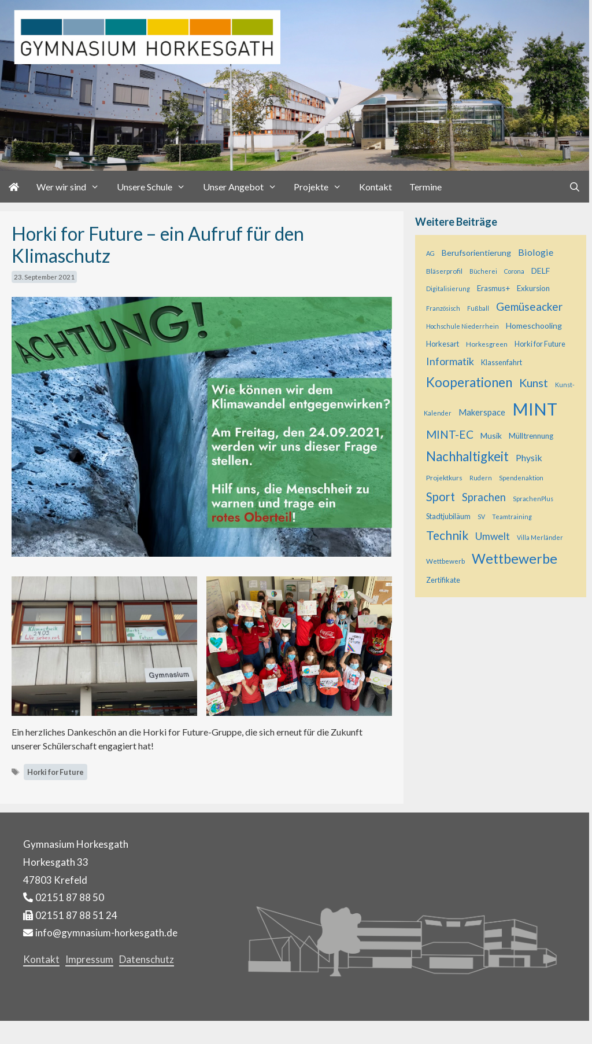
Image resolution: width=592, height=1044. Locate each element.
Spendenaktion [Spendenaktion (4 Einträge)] (521, 477)
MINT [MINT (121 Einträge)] (534, 409)
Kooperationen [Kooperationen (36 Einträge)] (469, 382)
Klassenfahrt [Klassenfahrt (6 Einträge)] (501, 362)
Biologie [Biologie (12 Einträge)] (535, 252)
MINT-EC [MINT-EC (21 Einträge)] (449, 434)
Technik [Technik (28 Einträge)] (447, 535)
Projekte (322, 187)
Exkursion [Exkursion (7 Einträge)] (533, 288)
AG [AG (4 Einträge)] (430, 253)
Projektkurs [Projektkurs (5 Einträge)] (444, 477)
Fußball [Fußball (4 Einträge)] (478, 308)
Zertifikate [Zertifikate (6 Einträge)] (443, 580)
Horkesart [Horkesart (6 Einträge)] (442, 343)
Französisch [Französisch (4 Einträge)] (443, 308)
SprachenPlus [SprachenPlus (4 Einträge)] (533, 498)
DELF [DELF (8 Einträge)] (540, 270)
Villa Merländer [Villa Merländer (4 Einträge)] (540, 537)
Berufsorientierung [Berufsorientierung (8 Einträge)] (476, 253)
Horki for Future (55, 772)
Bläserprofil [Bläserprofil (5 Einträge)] (444, 271)
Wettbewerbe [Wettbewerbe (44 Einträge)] (514, 558)
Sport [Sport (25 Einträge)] (440, 496)
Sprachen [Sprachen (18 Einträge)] (484, 497)
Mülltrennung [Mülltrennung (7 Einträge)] (531, 435)
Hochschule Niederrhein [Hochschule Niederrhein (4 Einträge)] (462, 326)
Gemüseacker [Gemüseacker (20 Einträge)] (529, 306)
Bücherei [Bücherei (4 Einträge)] (483, 271)
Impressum (89, 959)
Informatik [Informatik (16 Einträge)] (450, 361)
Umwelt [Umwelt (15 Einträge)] (492, 536)
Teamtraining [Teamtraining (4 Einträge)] (512, 516)
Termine (425, 186)
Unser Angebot (244, 187)
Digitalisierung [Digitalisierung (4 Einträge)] (448, 288)
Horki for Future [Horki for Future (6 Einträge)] (540, 343)
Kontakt (375, 186)
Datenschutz (146, 959)
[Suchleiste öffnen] (574, 187)
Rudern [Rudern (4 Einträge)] (480, 477)
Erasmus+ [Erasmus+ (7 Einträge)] (493, 288)
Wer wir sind (72, 187)
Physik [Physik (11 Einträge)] (529, 457)
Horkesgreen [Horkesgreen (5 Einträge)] (487, 344)
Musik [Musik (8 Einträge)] (491, 435)
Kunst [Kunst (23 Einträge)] (533, 382)
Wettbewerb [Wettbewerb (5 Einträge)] (445, 561)
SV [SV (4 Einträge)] (481, 516)
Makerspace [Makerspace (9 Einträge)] (481, 412)
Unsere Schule (155, 187)
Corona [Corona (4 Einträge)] (514, 271)
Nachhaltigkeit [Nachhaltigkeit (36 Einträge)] (467, 456)
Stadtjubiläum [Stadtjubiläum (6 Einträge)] (448, 516)
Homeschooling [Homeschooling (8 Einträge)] (534, 325)
